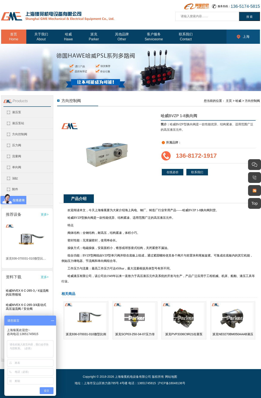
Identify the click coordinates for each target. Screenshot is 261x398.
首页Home (13, 36)
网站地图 (171, 376)
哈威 (238, 100)
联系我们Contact (186, 36)
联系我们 (197, 172)
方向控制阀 (252, 100)
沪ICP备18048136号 (171, 383)
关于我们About (41, 36)
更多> (45, 214)
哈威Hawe (68, 36)
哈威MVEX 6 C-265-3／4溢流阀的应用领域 (27, 292)
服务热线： (239, 6)
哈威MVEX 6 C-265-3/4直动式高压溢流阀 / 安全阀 (26, 306)
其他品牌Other (122, 36)
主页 (229, 100)
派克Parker (94, 36)
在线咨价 (173, 172)
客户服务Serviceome (154, 36)
